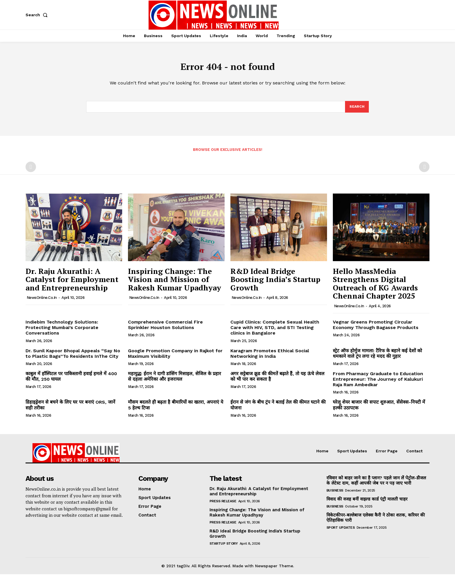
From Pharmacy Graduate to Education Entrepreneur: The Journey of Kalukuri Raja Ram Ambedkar (378, 383)
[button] (38, 15)
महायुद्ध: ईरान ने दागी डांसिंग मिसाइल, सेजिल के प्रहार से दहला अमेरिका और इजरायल (174, 380)
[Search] (356, 110)
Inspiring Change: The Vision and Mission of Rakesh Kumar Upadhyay (174, 283)
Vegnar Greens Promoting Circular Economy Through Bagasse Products (375, 328)
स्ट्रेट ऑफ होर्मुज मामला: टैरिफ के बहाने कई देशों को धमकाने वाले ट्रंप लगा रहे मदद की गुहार (377, 357)
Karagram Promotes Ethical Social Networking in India (269, 357)
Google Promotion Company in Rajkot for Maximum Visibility (175, 357)
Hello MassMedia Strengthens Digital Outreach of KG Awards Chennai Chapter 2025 (375, 287)
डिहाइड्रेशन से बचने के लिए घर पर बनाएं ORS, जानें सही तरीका (70, 408)
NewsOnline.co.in (42, 301)
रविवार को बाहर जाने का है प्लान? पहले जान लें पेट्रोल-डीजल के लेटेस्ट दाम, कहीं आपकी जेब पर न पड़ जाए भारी (376, 484)
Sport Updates (340, 531)
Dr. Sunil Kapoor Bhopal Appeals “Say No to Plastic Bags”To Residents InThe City (73, 357)
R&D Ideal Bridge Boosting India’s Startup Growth (275, 283)
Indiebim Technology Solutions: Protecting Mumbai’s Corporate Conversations (62, 331)
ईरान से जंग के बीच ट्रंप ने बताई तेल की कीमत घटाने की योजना (278, 408)
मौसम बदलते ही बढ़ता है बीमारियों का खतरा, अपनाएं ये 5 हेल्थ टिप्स (175, 408)
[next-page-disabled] (424, 170)
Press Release (223, 505)
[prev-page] (31, 170)
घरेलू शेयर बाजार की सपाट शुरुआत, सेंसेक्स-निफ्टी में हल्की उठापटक (379, 408)
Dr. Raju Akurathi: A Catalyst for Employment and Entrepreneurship (72, 283)
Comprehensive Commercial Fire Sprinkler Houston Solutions (165, 328)
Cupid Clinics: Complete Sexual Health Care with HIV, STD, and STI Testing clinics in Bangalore (274, 331)
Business (334, 494)
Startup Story (224, 547)
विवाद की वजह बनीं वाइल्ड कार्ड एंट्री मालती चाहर (366, 502)
